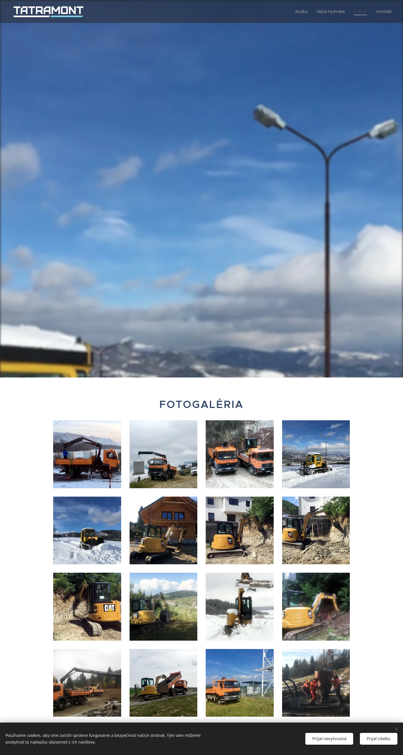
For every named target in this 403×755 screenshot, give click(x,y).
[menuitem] (300, 11)
